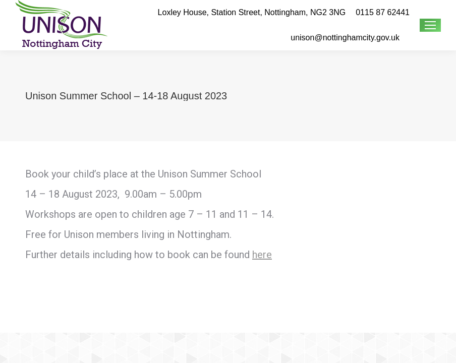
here (262, 255)
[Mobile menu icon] (430, 25)
